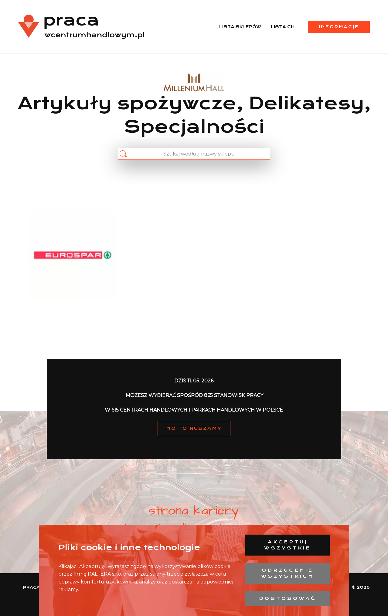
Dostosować (287, 598)
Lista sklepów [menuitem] (240, 26)
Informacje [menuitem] (339, 26)
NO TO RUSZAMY (194, 428)
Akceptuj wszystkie (287, 545)
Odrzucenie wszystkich (287, 573)
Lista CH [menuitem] (282, 26)
